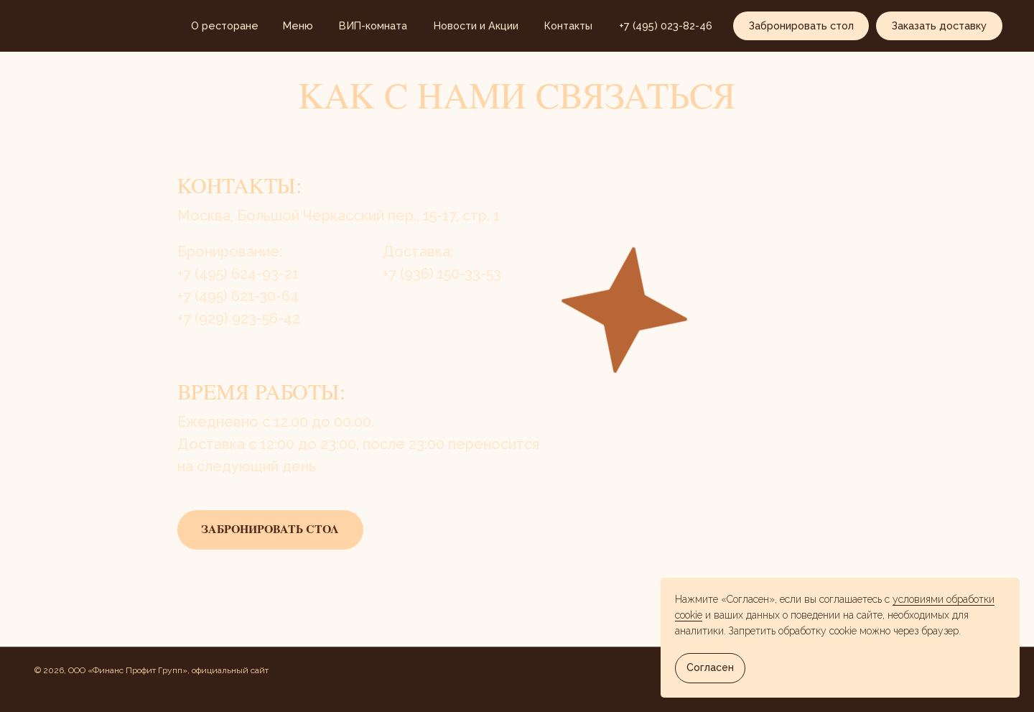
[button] (801, 26)
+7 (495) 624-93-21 (238, 273)
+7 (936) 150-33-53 (442, 273)
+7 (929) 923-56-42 (238, 318)
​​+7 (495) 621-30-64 (238, 296)
